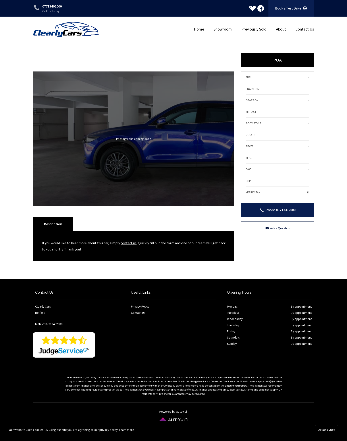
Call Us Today (51, 11)
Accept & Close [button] (326, 429)
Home (199, 29)
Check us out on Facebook (260, 8)
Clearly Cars (66, 29)
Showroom (223, 29)
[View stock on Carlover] (252, 8)
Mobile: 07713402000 (48, 324)
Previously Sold (253, 29)
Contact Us (304, 29)
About (281, 29)
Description (53, 224)
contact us (129, 243)
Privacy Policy (140, 306)
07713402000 (52, 6)
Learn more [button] (126, 430)
